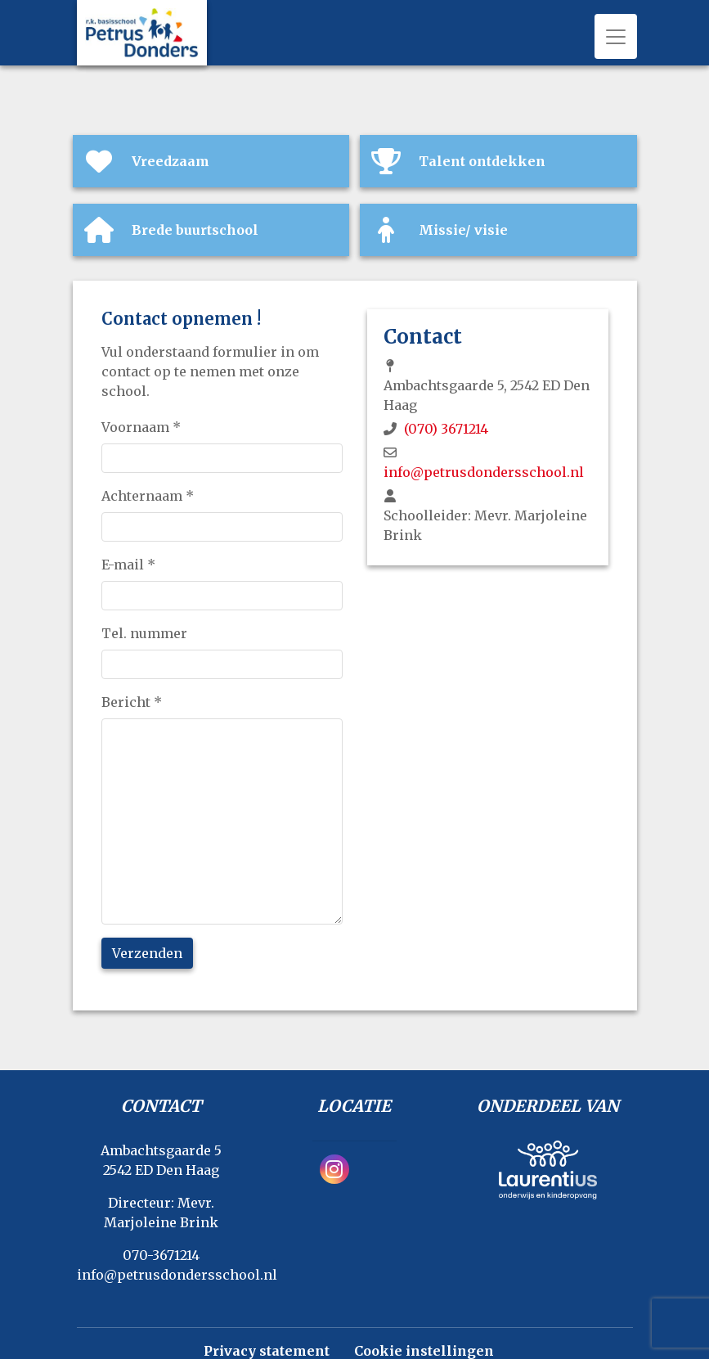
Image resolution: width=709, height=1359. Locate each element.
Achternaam (147, 496)
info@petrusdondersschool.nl (484, 472)
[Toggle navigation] (616, 36)
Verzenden (147, 953)
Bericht (131, 702)
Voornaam (141, 427)
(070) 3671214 (446, 429)
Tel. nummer (144, 633)
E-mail (128, 564)
